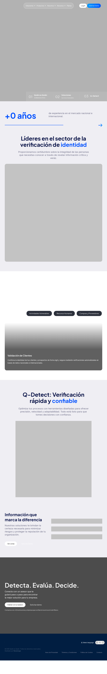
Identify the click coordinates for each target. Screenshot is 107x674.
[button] (100, 129)
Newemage (17, 654)
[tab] (15, 316)
